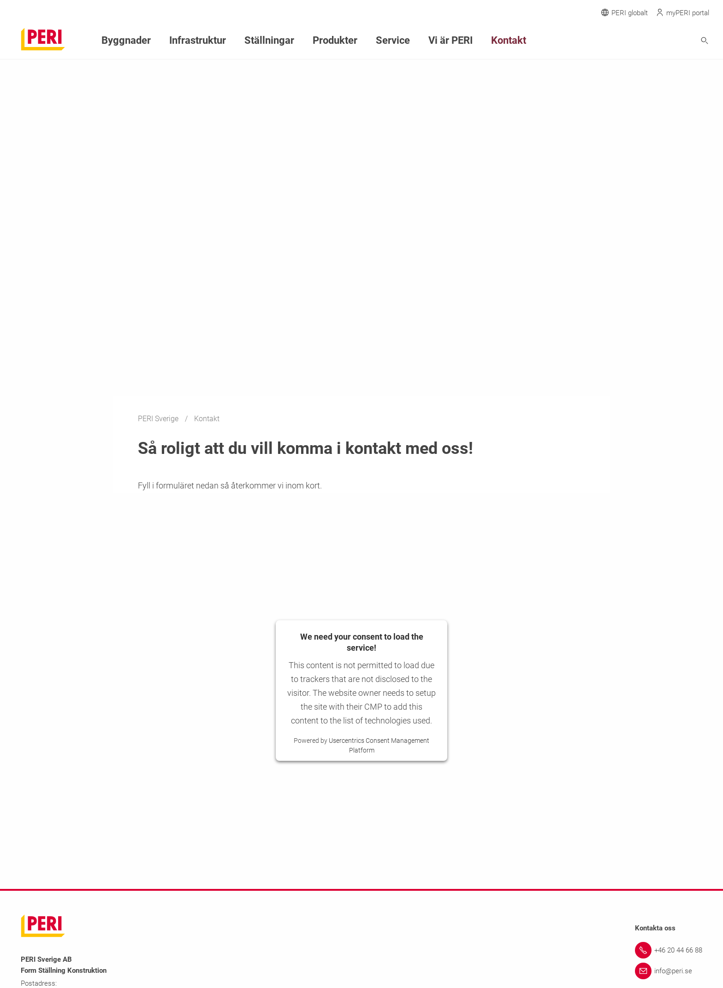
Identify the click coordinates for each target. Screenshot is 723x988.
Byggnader (121, 39)
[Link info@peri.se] (668, 971)
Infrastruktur (183, 39)
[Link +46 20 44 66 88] (668, 950)
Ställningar (246, 39)
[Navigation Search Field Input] (654, 40)
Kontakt (458, 39)
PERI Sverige (159, 418)
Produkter (304, 39)
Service (356, 39)
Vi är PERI (406, 39)
